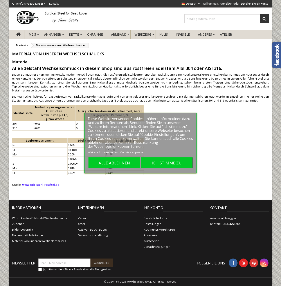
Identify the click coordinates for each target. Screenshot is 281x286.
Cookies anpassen (132, 152)
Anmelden (226, 3)
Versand (83, 218)
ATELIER (226, 34)
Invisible (183, 34)
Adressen (150, 235)
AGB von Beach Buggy (92, 229)
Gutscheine (151, 241)
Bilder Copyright (22, 229)
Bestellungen (152, 224)
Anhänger (52, 34)
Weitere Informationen (103, 152)
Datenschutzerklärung (93, 235)
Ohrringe (95, 34)
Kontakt (54, 3)
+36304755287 (35, 3)
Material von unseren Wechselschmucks (39, 241)
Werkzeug (143, 34)
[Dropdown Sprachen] (191, 3)
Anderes (205, 34)
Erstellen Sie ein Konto (254, 3)
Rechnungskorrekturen (159, 229)
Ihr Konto (153, 207)
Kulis (163, 34)
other (81, 224)
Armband (118, 34)
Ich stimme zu (167, 163)
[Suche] (226, 18)
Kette (74, 34)
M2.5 (32, 34)
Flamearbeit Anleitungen (28, 235)
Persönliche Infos (155, 218)
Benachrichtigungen (157, 247)
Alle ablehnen (114, 163)
